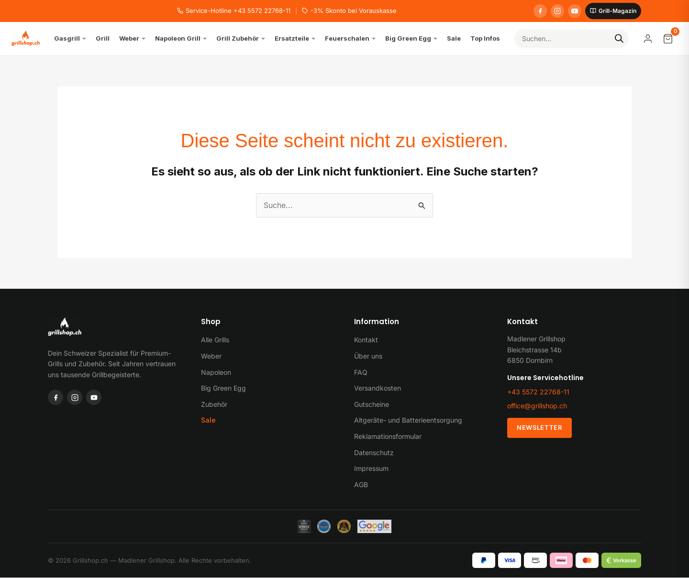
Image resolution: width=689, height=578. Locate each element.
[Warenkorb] (668, 38)
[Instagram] (557, 11)
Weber (211, 356)
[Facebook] (540, 11)
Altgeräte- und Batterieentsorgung (408, 420)
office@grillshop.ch (537, 406)
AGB (361, 484)
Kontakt (366, 340)
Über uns (368, 356)
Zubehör (214, 404)
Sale (208, 420)
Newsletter (539, 428)
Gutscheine (371, 404)
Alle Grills (215, 340)
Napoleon (216, 372)
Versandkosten (377, 388)
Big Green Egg (223, 388)
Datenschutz (374, 452)
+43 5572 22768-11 (538, 392)
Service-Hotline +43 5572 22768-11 (233, 10)
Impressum (371, 468)
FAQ (360, 372)
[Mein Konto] (647, 38)
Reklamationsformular (388, 436)
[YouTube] (574, 11)
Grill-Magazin (613, 10)
